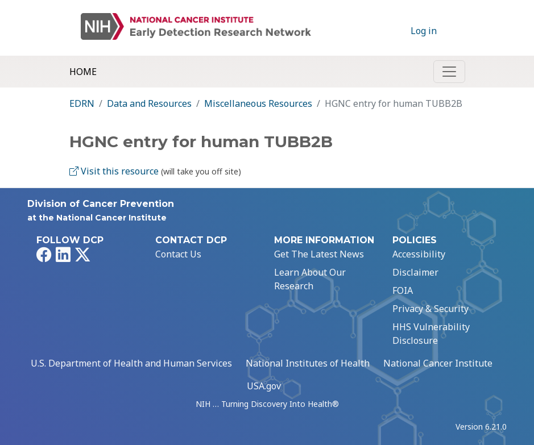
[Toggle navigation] (449, 71)
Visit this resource (114, 171)
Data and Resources (149, 103)
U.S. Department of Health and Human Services (131, 363)
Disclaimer (415, 272)
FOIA (402, 290)
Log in (424, 30)
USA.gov (264, 386)
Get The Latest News (319, 254)
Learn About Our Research (310, 279)
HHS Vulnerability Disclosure (431, 334)
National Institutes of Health (308, 363)
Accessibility (418, 254)
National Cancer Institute (437, 363)
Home (83, 71)
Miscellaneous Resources (258, 103)
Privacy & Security (430, 308)
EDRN (81, 103)
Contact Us (178, 254)
